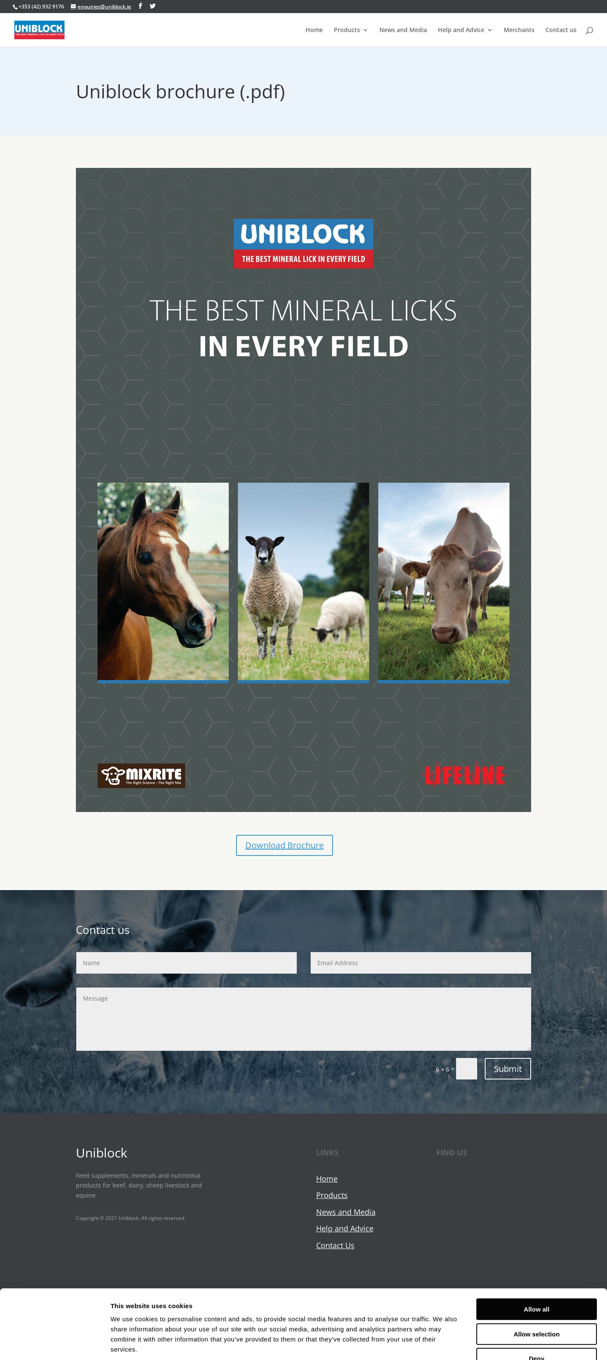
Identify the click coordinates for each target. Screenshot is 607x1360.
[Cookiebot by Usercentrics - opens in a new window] (54, 1343)
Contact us (561, 30)
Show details (442, 1343)
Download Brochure (284, 845)
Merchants (519, 30)
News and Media (403, 30)
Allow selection (536, 1281)
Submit (508, 1068)
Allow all (537, 1256)
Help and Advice (461, 30)
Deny (537, 1306)
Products (347, 30)
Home (314, 30)
